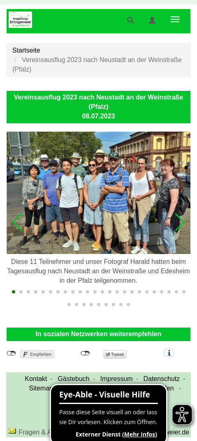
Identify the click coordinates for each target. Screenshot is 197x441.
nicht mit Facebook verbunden (11, 353)
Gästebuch (73, 378)
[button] (17, 222)
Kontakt (36, 378)
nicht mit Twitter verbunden (85, 353)
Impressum (116, 378)
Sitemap (41, 388)
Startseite (26, 50)
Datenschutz (161, 378)
